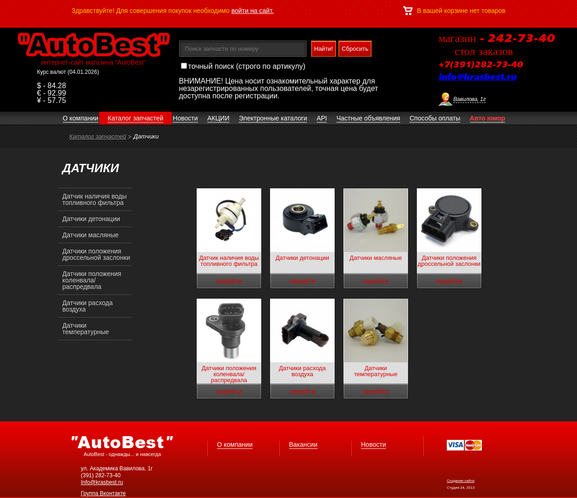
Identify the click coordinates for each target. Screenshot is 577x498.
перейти (229, 281)
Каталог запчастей (97, 136)
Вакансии (303, 444)
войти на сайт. (252, 10)
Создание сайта (460, 481)
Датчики (146, 136)
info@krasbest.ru (477, 77)
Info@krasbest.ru (102, 482)
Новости (373, 444)
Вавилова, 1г (469, 99)
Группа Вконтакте (103, 493)
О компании (234, 444)
